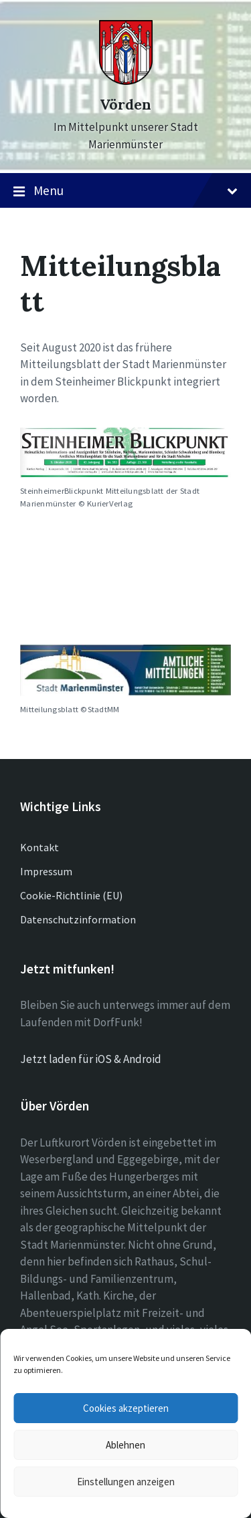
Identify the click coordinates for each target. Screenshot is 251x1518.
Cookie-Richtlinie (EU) (71, 895)
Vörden (125, 105)
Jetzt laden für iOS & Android (90, 1059)
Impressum (46, 871)
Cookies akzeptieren (126, 1408)
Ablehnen (125, 1444)
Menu (125, 191)
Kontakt (39, 847)
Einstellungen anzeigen (126, 1481)
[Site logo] (126, 80)
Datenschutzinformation (78, 919)
